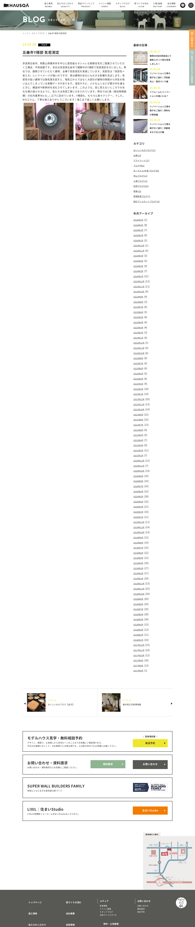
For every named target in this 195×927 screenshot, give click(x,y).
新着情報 (103, 876)
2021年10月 (140, 406)
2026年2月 (139, 244)
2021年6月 (139, 425)
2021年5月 (139, 430)
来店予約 (150, 721)
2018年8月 (139, 587)
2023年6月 (139, 316)
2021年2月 (139, 444)
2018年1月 (139, 621)
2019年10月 (140, 521)
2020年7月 (139, 478)
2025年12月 (140, 254)
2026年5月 (139, 230)
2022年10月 (140, 354)
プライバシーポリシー (73, 906)
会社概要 (66, 880)
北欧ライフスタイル (108, 885)
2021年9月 (139, 411)
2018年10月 (140, 578)
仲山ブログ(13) (141, 188)
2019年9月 (139, 525)
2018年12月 (140, 568)
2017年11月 (140, 630)
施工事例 (29, 880)
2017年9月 (139, 640)
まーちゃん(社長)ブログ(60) (149, 183)
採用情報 (66, 888)
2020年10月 (140, 463)
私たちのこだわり (33, 888)
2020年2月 (139, 502)
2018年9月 (139, 583)
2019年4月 (139, 549)
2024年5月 (139, 263)
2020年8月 (139, 473)
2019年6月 (139, 540)
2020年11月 (140, 459)
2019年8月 (139, 530)
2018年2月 (139, 616)
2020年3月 (139, 497)
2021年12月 (140, 397)
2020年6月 (139, 482)
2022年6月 (139, 368)
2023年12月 (140, 287)
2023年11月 (140, 292)
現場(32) (138, 202)
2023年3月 (139, 330)
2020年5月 (139, 487)
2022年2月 (139, 387)
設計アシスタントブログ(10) (149, 212)
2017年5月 (139, 649)
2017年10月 (140, 635)
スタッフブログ (38, 33)
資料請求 (108, 742)
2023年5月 (139, 321)
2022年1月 (139, 392)
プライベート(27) (143, 174)
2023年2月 (139, 335)
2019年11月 (140, 516)
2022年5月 (139, 373)
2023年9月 (139, 301)
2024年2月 (139, 278)
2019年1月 (139, 563)
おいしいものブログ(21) (146, 164)
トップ (25, 33)
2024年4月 (139, 268)
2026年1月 (139, 249)
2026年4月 (139, 235)
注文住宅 (28, 905)
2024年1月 (139, 282)
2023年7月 (139, 311)
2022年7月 (139, 363)
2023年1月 (139, 339)
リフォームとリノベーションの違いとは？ (160, 103)
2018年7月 (139, 592)
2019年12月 (140, 511)
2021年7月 (139, 421)
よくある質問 (69, 897)
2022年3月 (139, 382)
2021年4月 (139, 435)
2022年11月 (140, 349)
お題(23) (138, 169)
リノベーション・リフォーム (37, 908)
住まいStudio (150, 782)
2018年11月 (140, 573)
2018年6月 (139, 597)
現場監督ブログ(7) (143, 207)
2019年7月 (139, 535)
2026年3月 (139, 239)
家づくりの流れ (70, 871)
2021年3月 (139, 440)
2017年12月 (140, 626)
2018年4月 (139, 606)
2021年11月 (140, 402)
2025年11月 (140, 258)
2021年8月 (139, 416)
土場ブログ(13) (141, 193)
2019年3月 (139, 554)
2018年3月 (139, 611)
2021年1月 (139, 449)
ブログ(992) (140, 178)
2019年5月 (139, 544)
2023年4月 (139, 325)
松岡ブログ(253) (142, 197)
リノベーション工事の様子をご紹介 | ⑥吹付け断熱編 (160, 120)
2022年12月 (140, 344)
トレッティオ (30, 902)
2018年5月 (139, 602)
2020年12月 (140, 454)
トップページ (31, 871)
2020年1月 (139, 506)
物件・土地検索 (107, 893)
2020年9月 (139, 468)
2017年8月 (139, 644)
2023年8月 (139, 306)
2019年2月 (139, 559)
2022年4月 (139, 378)
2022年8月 (139, 359)
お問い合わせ (150, 742)
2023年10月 (140, 297)
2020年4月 (139, 492)
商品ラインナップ (33, 897)
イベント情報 (105, 879)
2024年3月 (139, 273)
